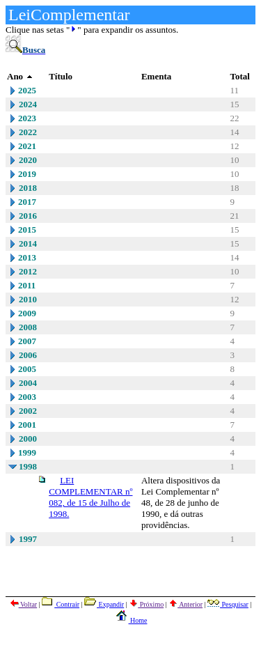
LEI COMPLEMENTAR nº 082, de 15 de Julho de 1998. (90, 497)
